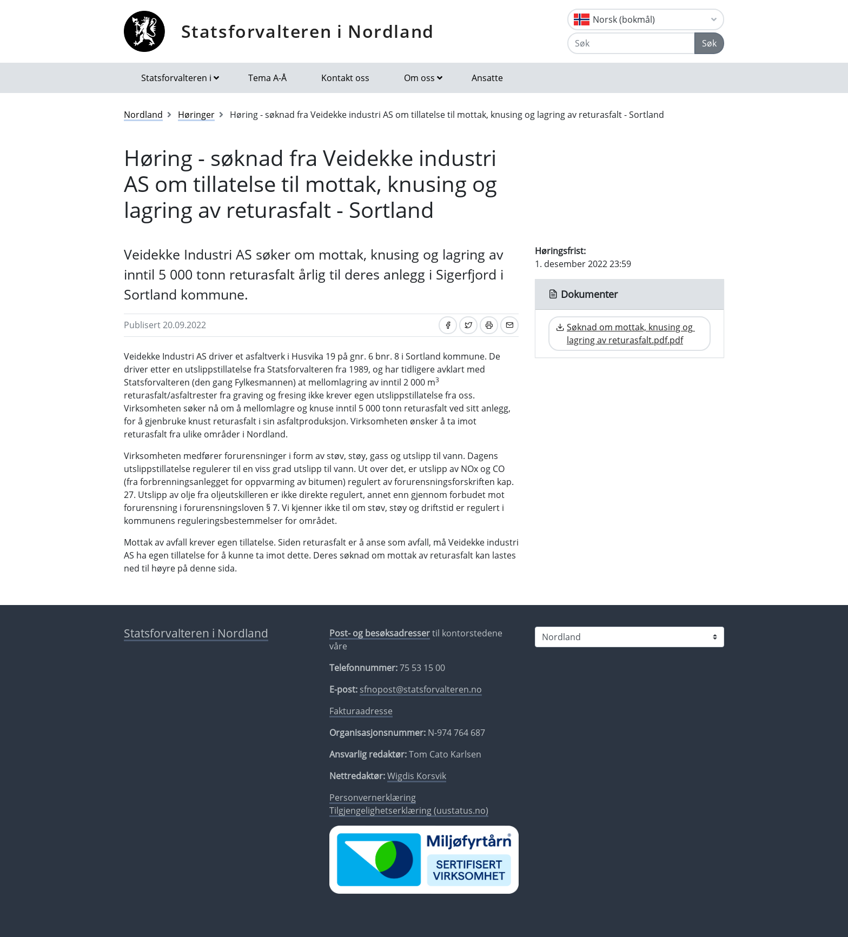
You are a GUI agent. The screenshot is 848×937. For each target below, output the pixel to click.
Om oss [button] (419, 78)
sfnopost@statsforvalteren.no (421, 689)
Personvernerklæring (372, 797)
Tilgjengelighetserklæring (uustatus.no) (408, 810)
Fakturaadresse (361, 711)
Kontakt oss (345, 78)
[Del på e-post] (509, 325)
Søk (709, 43)
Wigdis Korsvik (416, 776)
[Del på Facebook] (448, 325)
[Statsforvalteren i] (629, 637)
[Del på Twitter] (468, 325)
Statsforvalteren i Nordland (307, 31)
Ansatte (487, 78)
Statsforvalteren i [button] (176, 78)
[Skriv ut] (489, 325)
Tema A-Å (267, 78)
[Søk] (631, 43)
